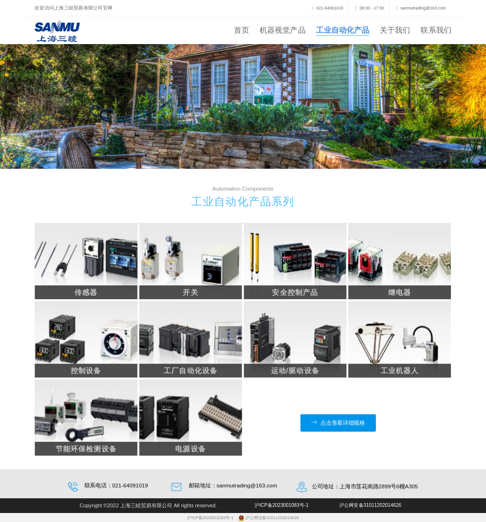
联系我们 (436, 30)
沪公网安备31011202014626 (272, 517)
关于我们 (395, 30)
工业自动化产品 (343, 30)
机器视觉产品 (283, 30)
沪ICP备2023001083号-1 (210, 517)
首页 (241, 30)
